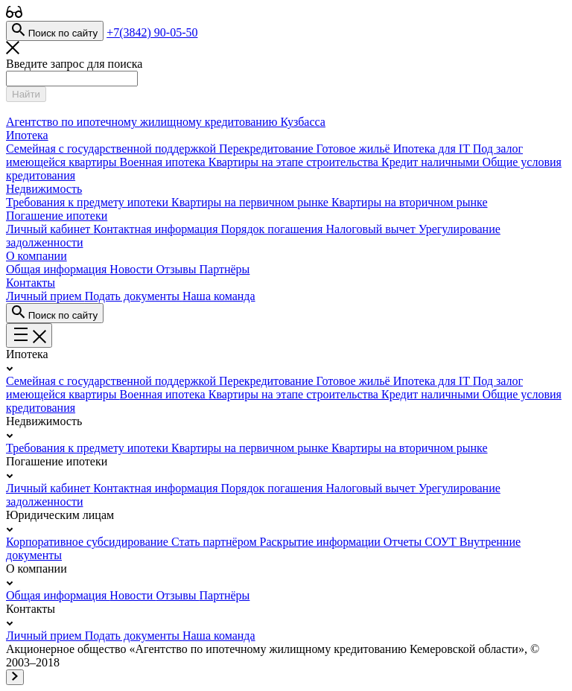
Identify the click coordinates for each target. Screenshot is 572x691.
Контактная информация (156, 229)
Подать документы (133, 296)
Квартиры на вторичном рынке (409, 202)
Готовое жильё (355, 148)
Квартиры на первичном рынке (251, 202)
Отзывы (177, 269)
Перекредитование (268, 148)
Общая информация (57, 269)
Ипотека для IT (433, 148)
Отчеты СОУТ (422, 541)
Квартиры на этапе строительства (295, 162)
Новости (132, 269)
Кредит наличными (432, 162)
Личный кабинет (49, 229)
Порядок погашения (272, 229)
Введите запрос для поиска (74, 63)
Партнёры (225, 269)
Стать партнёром (215, 541)
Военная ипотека (164, 162)
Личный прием (45, 296)
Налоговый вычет (371, 229)
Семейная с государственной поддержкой (112, 148)
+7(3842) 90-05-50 (152, 32)
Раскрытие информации (322, 541)
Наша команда (218, 296)
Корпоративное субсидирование (88, 541)
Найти (26, 94)
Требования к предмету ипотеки (88, 202)
